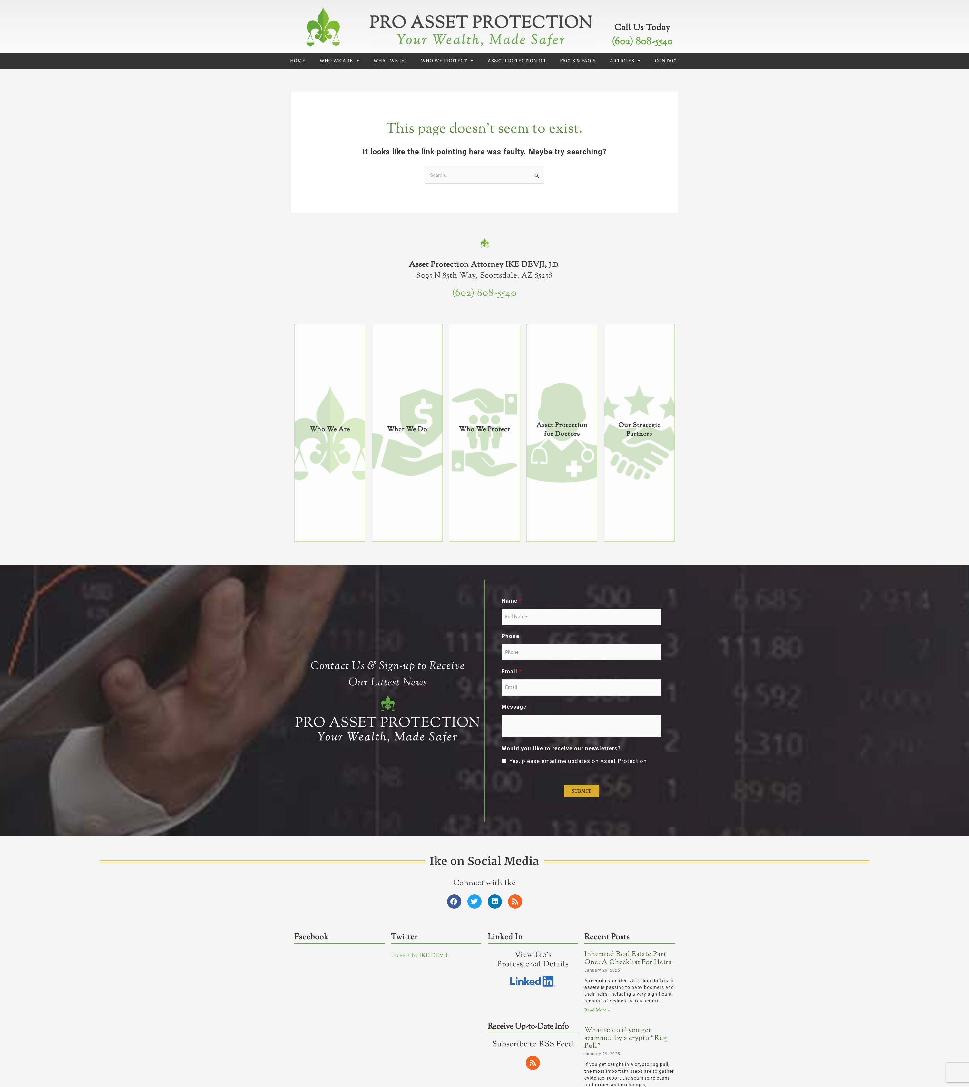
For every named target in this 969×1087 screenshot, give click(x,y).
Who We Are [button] (339, 60)
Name (512, 600)
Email (512, 671)
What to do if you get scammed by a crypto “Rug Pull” (625, 1038)
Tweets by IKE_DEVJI (419, 956)
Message (514, 706)
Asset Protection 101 (517, 61)
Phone (510, 636)
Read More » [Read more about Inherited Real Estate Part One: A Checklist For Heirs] (597, 1010)
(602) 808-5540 (642, 42)
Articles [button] (625, 60)
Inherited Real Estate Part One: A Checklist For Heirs (627, 958)
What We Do (390, 61)
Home (298, 61)
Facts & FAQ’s (578, 61)
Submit (582, 791)
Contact (667, 61)
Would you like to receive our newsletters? (561, 748)
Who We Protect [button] (447, 60)
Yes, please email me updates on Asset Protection (578, 761)
